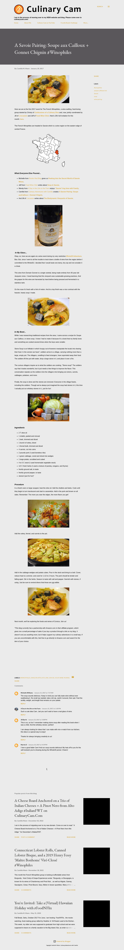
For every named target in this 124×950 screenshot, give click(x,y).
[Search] (100, 6)
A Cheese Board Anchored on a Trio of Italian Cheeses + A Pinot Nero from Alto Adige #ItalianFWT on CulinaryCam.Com (44, 808)
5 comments (26, 890)
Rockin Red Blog (35, 178)
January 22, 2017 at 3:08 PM (37, 720)
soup (95, 96)
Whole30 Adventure (74, 256)
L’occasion (30, 198)
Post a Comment (28, 837)
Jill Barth (24, 720)
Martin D (24, 745)
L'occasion (23, 116)
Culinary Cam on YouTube (46, 23)
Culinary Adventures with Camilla (40, 192)
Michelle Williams (27, 693)
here (22, 119)
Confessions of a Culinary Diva (46, 112)
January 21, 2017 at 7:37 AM (43, 693)
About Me (27, 23)
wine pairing (98, 99)
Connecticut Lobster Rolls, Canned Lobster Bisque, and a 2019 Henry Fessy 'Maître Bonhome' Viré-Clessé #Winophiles (43, 857)
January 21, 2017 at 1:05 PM (51, 708)
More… (85, 23)
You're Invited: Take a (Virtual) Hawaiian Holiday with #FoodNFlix (44, 905)
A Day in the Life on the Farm (38, 188)
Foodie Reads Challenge (69, 23)
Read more (71, 837)
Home (16, 23)
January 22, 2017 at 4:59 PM (38, 745)
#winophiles (98, 88)
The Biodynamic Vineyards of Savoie (58, 198)
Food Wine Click (32, 185)
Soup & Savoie (53, 185)
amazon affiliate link (100, 90)
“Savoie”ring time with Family (67, 188)
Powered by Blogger (62, 941)
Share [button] (96, 76)
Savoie (96, 93)
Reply (23, 704)
